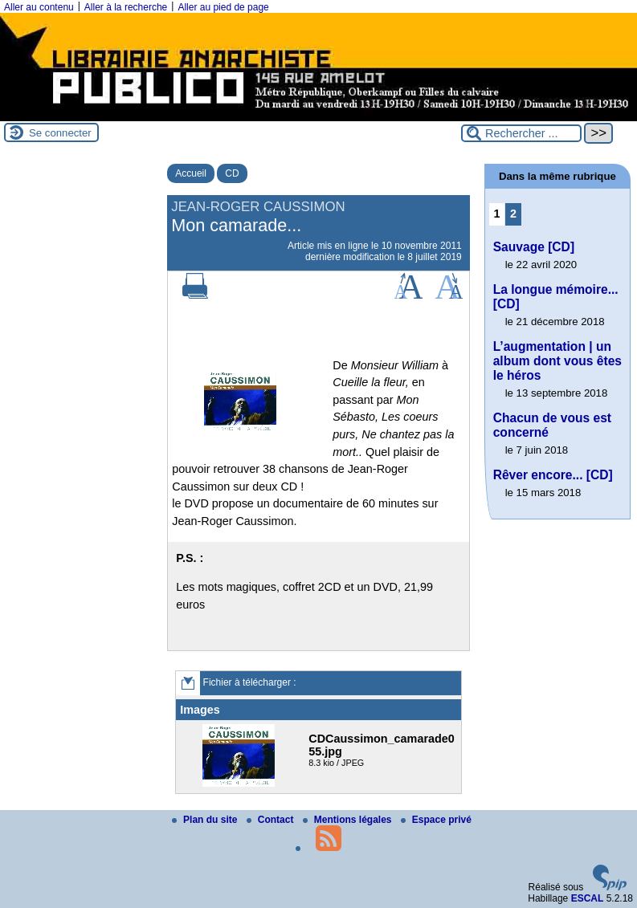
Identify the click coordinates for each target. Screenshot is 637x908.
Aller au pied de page (223, 7)
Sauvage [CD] (533, 247)
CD (232, 173)
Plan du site (206, 819)
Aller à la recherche (125, 7)
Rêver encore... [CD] (553, 475)
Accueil (190, 173)
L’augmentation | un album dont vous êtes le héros (557, 361)
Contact (271, 819)
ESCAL (587, 898)
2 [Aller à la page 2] (513, 213)
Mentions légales (348, 819)
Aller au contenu (39, 7)
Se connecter (60, 133)
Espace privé (436, 819)
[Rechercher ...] (521, 133)
